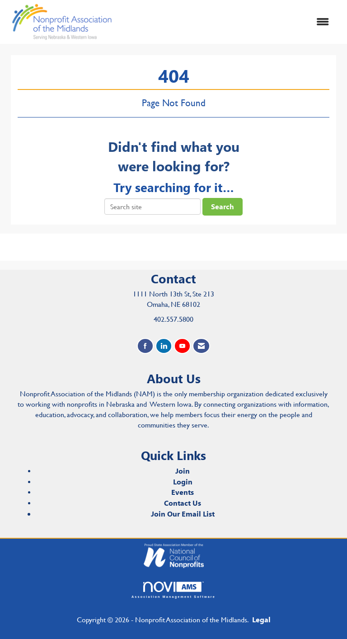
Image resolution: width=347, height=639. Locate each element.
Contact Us (182, 502)
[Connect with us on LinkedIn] (163, 346)
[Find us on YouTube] (182, 346)
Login (182, 481)
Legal (261, 619)
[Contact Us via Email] (201, 346)
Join (182, 470)
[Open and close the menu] (227, 22)
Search (222, 206)
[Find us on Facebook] (145, 346)
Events (182, 492)
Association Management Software (173, 590)
